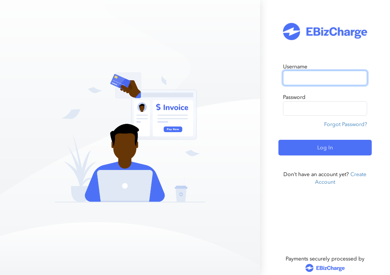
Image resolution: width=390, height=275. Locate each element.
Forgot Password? (345, 124)
